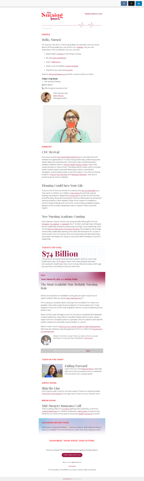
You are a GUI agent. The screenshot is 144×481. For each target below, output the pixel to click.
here (88, 351)
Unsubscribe (72, 466)
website (80, 47)
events (70, 70)
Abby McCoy (58, 96)
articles (60, 54)
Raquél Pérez (87, 369)
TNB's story (56, 62)
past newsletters (59, 58)
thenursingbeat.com (57, 74)
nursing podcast (71, 66)
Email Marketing (67, 479)
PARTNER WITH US (72, 455)
